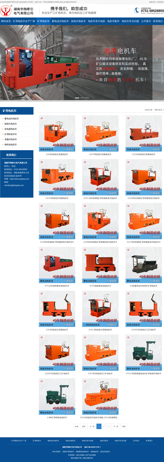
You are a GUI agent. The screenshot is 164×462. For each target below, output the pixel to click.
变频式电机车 (11, 139)
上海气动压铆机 (90, 455)
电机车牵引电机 (87, 441)
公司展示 (136, 441)
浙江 (75, 2)
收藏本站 (152, 2)
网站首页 (158, 110)
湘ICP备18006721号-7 (92, 447)
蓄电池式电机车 (12, 118)
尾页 (124, 426)
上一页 (92, 426)
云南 (47, 2)
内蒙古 (67, 2)
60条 (76, 426)
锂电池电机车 (11, 144)
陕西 (57, 2)
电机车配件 (104, 441)
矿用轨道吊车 (11, 134)
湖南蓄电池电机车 (82, 452)
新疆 (50, 2)
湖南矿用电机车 (68, 452)
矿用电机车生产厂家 (18, 441)
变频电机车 (94, 452)
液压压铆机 (80, 455)
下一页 (115, 426)
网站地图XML (88, 458)
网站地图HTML (76, 458)
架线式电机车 (11, 124)
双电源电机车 (11, 129)
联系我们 (160, 2)
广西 (44, 2)
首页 (83, 426)
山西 (60, 2)
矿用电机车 (37, 441)
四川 (53, 2)
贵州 (72, 2)
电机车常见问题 (120, 441)
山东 (63, 2)
